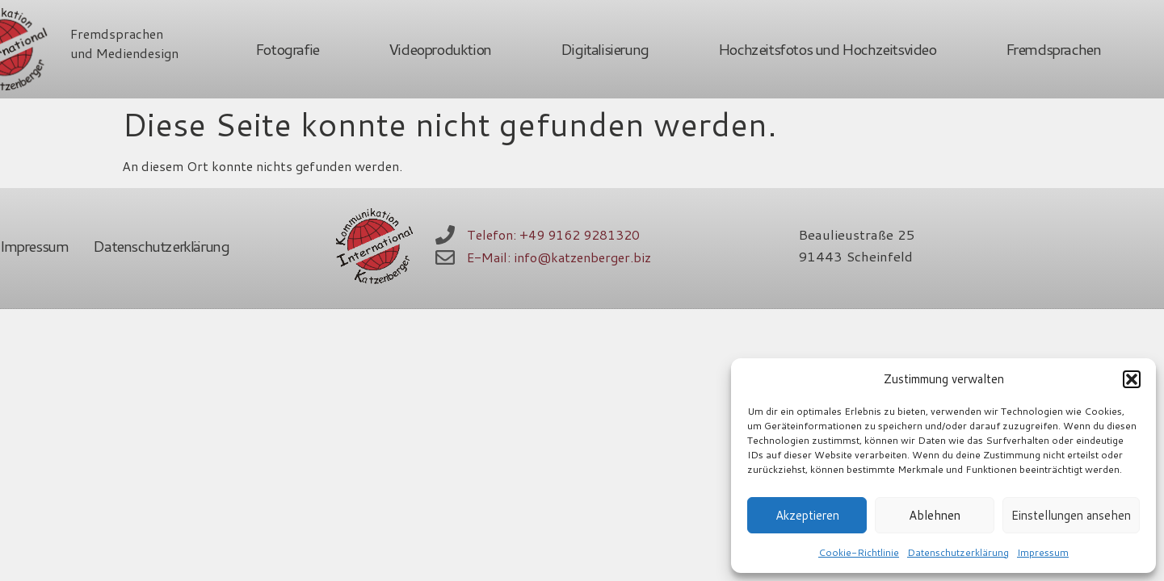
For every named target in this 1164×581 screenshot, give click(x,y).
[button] (1132, 379)
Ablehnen (934, 515)
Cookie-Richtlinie (858, 552)
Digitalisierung (605, 49)
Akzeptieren (807, 515)
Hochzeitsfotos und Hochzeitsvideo (827, 49)
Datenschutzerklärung (958, 552)
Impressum (1043, 552)
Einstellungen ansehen (1071, 515)
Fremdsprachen (1053, 49)
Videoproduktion (440, 49)
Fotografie (287, 49)
